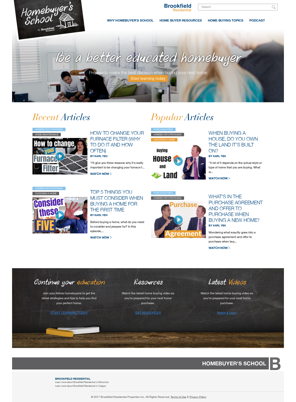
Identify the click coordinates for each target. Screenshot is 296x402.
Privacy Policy (198, 396)
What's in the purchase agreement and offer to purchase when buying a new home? (236, 208)
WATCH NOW (101, 173)
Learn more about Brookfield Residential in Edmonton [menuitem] (82, 382)
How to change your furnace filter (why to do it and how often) (117, 142)
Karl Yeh (100, 156)
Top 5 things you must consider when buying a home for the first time (116, 201)
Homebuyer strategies (49, 129)
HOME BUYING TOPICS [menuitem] (225, 20)
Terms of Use (178, 396)
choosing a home (45, 193)
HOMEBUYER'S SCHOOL (234, 363)
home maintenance (46, 134)
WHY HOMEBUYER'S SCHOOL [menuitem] (130, 20)
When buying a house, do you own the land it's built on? (233, 142)
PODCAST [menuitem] (257, 20)
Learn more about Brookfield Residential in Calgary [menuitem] (80, 386)
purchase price (163, 129)
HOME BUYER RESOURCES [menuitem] (181, 20)
